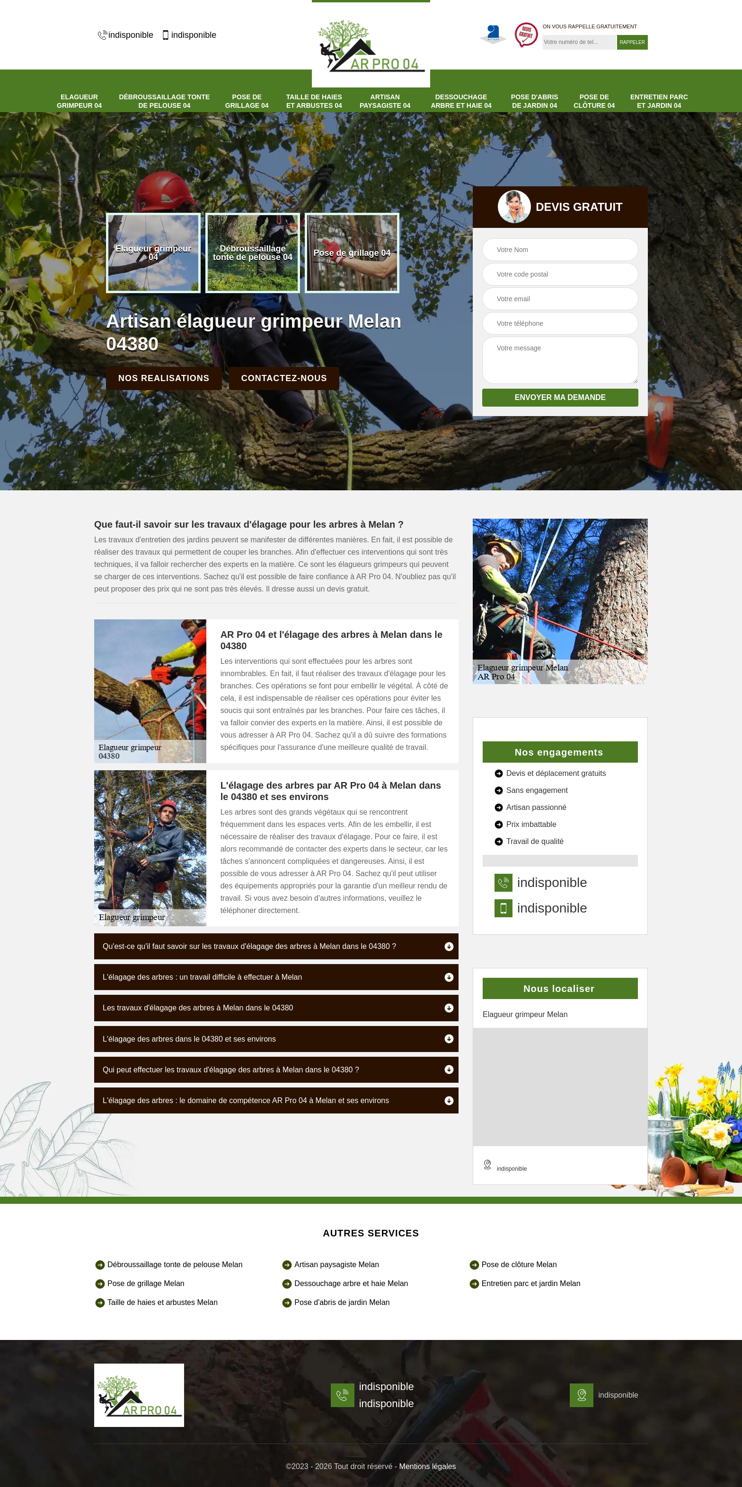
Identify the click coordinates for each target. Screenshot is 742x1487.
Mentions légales (427, 1466)
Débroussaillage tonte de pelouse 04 (164, 101)
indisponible (125, 35)
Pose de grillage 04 (247, 101)
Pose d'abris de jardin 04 (534, 101)
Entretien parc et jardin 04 (659, 101)
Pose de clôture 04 (594, 101)
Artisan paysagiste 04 (385, 101)
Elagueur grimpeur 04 (79, 101)
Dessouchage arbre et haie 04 (461, 101)
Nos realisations (164, 378)
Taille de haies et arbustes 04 (314, 101)
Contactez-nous (284, 378)
